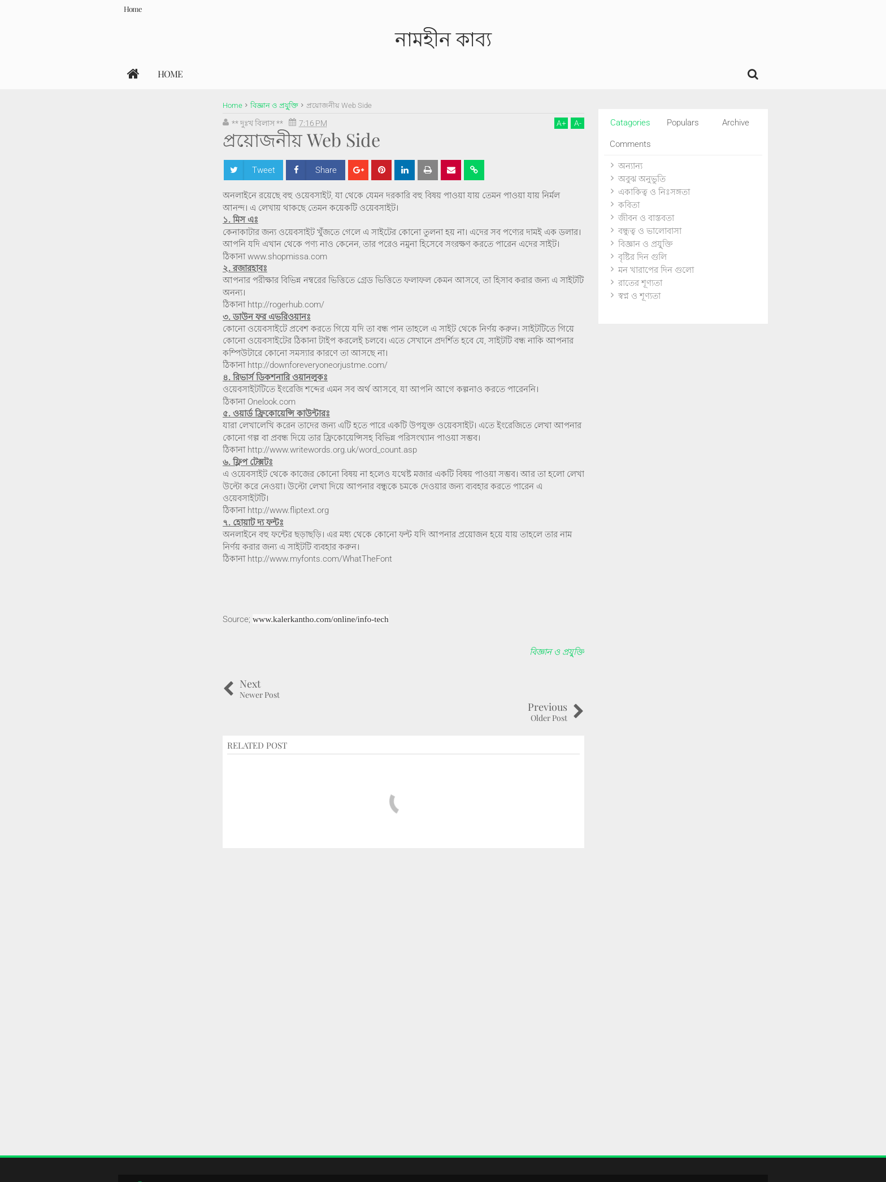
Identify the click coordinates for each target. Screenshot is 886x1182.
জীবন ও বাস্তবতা (646, 218)
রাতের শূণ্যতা (640, 283)
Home (133, 9)
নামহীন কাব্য (443, 38)
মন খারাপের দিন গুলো (656, 270)
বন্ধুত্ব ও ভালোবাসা (649, 231)
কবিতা (629, 205)
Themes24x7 (735, 1162)
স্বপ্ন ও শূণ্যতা (639, 296)
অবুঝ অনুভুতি (642, 179)
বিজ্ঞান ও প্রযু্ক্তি (556, 652)
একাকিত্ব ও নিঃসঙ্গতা (654, 192)
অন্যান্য (630, 166)
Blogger (656, 1162)
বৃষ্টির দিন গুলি (642, 257)
